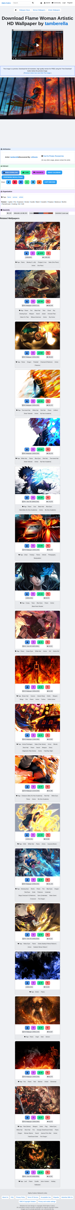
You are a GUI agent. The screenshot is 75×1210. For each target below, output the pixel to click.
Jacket (44, 313)
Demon (48, 1036)
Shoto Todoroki (28, 413)
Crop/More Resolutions (13, 177)
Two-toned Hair (26, 410)
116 (40, 594)
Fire (15, 202)
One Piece (40, 265)
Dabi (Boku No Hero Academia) (28, 510)
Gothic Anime (51, 699)
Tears (33, 603)
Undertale (48, 892)
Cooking (14, 204)
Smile (33, 892)
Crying (27, 603)
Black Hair (37, 310)
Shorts (33, 889)
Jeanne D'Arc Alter (46, 1133)
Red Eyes (27, 892)
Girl (19, 204)
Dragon (29, 362)
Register (70, 3)
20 (40, 1028)
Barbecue (57, 202)
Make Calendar (54, 172)
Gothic (49, 696)
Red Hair (43, 410)
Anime (33, 265)
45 (40, 983)
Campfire (43, 202)
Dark (42, 1036)
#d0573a (45, 213)
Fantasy (32, 554)
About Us (5, 1197)
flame (9, 197)
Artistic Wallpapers (54, 10)
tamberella (56, 23)
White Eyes (55, 795)
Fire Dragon (41, 899)
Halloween (37, 1184)
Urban (26, 554)
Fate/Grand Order (33, 1136)
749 (40, 301)
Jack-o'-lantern (45, 1181)
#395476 (41, 213)
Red (34, 1081)
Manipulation (37, 558)
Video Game (52, 895)
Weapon (31, 313)
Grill (22, 204)
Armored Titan (52, 313)
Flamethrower (6, 204)
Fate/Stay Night (48, 751)
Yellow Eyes (26, 943)
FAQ (12, 1197)
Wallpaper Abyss (24, 10)
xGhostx (34, 157)
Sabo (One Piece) (54, 262)
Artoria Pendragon (27, 744)
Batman (40, 1081)
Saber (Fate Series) (40, 744)
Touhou (43, 699)
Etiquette (56, 1197)
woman (15, 197)
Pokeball (35, 362)
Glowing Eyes (23, 313)
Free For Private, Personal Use (53, 156)
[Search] (32, 2)
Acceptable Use (46, 1197)
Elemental (53, 1081)
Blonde (55, 744)
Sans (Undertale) (42, 895)
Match (37, 202)
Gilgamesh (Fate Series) (29, 751)
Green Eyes (29, 651)
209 (40, 546)
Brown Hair (25, 696)
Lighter (10, 202)
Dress (50, 747)
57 (40, 1117)
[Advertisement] (37, 133)
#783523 (50, 213)
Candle (32, 202)
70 (40, 642)
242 (40, 449)
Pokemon (37, 365)
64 (40, 880)
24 (40, 1172)
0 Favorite (38, 172)
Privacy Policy (20, 1197)
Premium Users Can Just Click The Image (37, 73)
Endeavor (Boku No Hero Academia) (32, 795)
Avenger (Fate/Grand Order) (45, 1130)
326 (40, 401)
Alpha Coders (6, 3)
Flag (46, 1126)
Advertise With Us (67, 1197)
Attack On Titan (24, 317)
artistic (21, 197)
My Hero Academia (45, 413)
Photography (52, 554)
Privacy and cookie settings (46, 1201)
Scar (34, 506)
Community (56, 3)
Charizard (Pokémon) (46, 362)
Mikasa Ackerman (36, 317)
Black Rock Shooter (37, 606)
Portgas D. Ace (42, 262)
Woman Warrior (28, 1133)
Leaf (25, 1181)
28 (40, 1072)
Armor (49, 744)
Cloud (49, 310)
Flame (23, 262)
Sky (54, 310)
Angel (37, 1036)
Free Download (10, 172)
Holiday (53, 1181)
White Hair (35, 410)
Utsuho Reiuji (41, 696)
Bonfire (63, 202)
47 (40, 735)
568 (40, 353)
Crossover (33, 899)
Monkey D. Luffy (31, 262)
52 (40, 687)
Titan (44, 310)
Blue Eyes (38, 458)
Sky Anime (52, 317)
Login (64, 3)
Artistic (37, 992)
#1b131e (36, 213)
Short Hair (25, 747)
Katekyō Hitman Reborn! (40, 947)
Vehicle (44, 554)
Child (24, 844)
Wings (21, 699)
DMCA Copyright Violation (28, 1201)
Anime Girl (56, 651)
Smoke (26, 202)
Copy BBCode (50, 182)
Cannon (33, 696)
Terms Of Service (32, 1197)
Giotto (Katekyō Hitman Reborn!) (47, 943)
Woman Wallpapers (39, 10)
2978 (40, 253)
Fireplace (50, 202)
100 (40, 835)
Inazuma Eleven (52, 844)
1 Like (26, 172)
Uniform (55, 410)
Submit (47, 3)
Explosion (20, 202)
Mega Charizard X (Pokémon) (27, 895)
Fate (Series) (27, 1126)
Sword (38, 313)
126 (40, 497)
